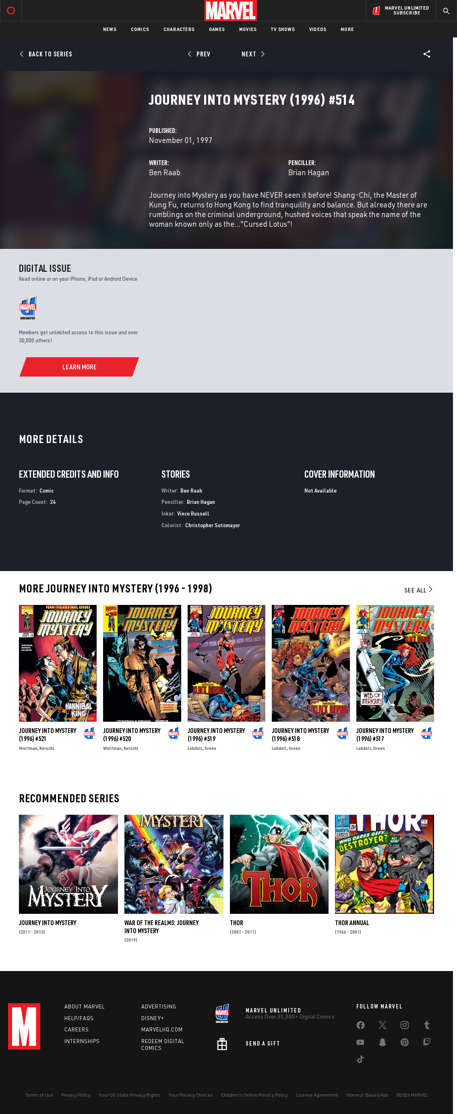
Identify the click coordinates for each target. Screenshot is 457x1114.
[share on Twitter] (382, 1027)
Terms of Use (39, 1095)
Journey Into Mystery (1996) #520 (131, 735)
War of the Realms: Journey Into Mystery (161, 927)
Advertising (158, 1006)
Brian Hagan (308, 172)
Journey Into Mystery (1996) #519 (216, 735)
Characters (178, 29)
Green (210, 748)
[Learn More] (79, 367)
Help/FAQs (79, 1018)
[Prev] (200, 54)
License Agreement (317, 1095)
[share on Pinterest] (405, 1044)
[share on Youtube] (360, 1044)
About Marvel (84, 1006)
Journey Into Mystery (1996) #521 (47, 735)
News (109, 29)
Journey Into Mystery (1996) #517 (385, 735)
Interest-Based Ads (367, 1095)
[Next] (252, 54)
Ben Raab (164, 172)
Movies (247, 29)
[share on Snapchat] (382, 1044)
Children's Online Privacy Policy (254, 1095)
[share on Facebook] (360, 1027)
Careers (76, 1029)
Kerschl (46, 748)
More (347, 29)
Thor (236, 923)
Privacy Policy (76, 1095)
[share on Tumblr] (427, 1027)
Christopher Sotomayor (212, 525)
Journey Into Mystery (47, 923)
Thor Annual (352, 923)
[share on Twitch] (427, 1044)
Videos (317, 29)
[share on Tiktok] (360, 1061)
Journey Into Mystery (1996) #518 (300, 735)
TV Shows (283, 29)
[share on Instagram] (405, 1027)
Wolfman (28, 748)
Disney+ (152, 1018)
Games (217, 29)
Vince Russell (193, 513)
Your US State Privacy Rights (129, 1095)
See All (419, 590)
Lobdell (195, 748)
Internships (82, 1041)
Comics (140, 29)
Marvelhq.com (162, 1029)
